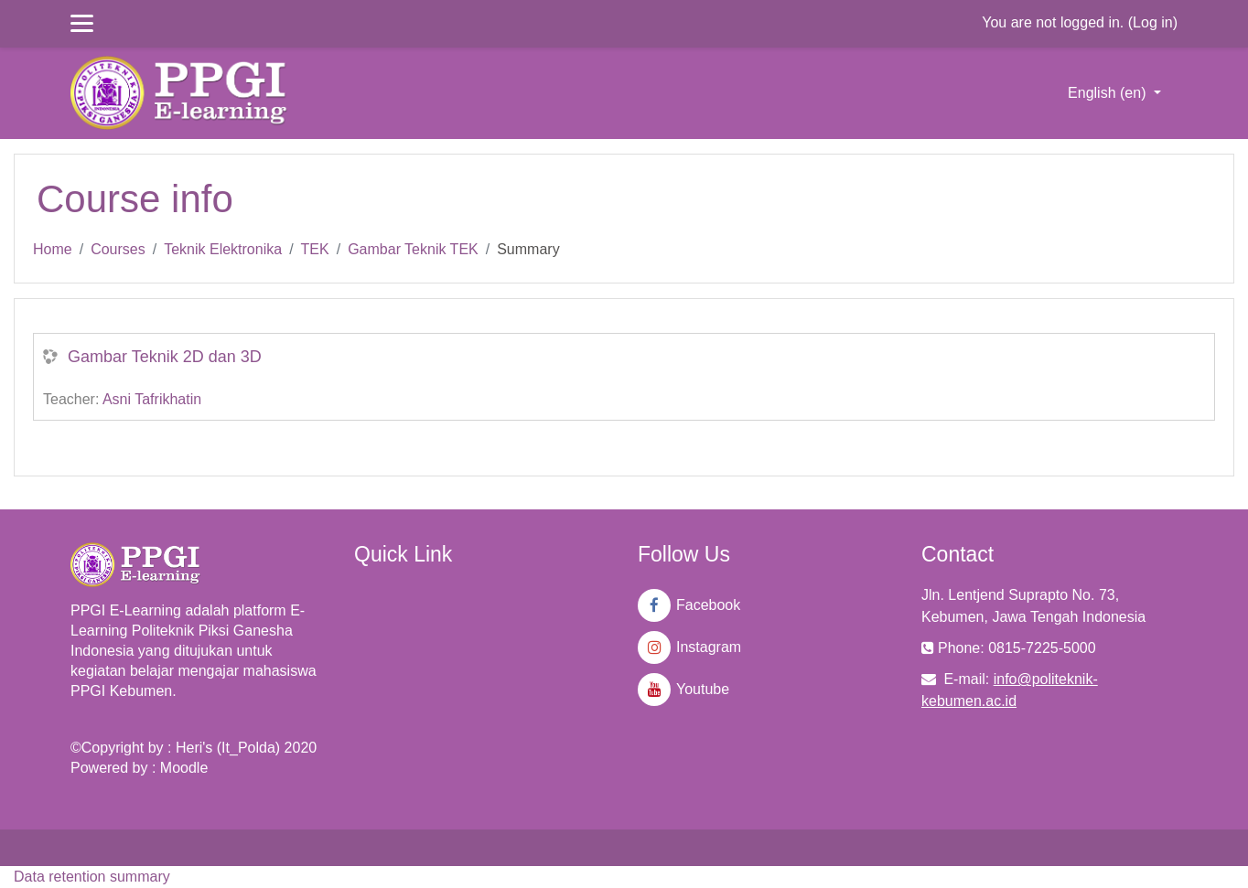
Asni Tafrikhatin (151, 399)
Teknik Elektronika (223, 249)
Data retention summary (92, 876)
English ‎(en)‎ (1109, 93)
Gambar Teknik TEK (413, 249)
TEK (315, 249)
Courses (118, 249)
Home (52, 249)
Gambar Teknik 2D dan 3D (165, 357)
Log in (1153, 22)
